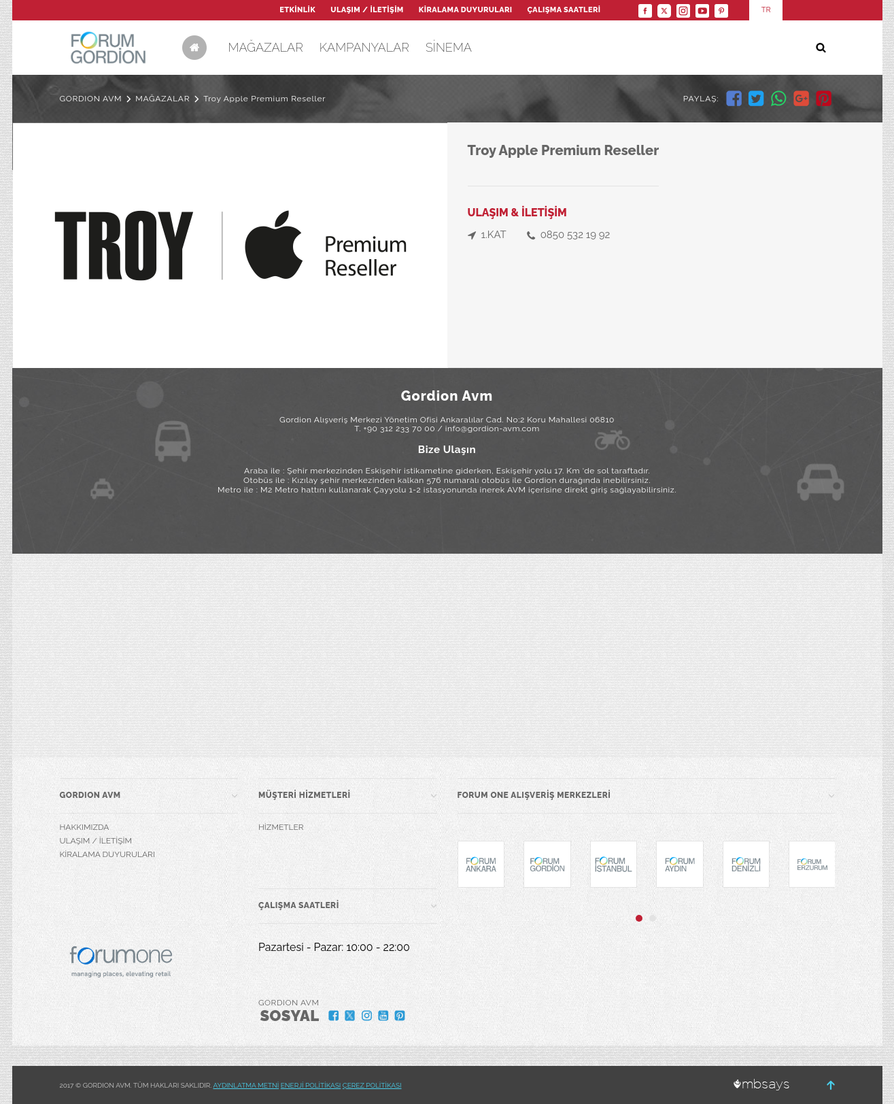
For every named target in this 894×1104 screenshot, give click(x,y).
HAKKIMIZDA (84, 827)
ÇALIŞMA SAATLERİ (564, 9)
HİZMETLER (281, 827)
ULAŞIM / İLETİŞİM (366, 9)
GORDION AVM (91, 98)
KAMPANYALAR (364, 47)
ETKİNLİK (297, 9)
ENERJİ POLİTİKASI (311, 1085)
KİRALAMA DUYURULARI (466, 9)
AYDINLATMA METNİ (246, 1085)
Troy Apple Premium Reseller (264, 98)
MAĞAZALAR (265, 47)
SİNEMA (449, 47)
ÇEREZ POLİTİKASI (372, 1085)
